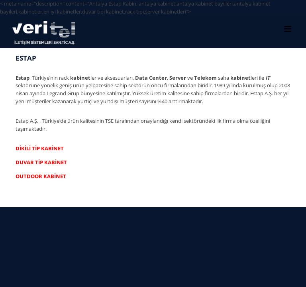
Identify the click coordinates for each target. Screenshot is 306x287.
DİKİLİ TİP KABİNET (40, 148)
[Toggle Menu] (287, 28)
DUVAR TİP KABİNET (41, 162)
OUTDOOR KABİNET (41, 176)
